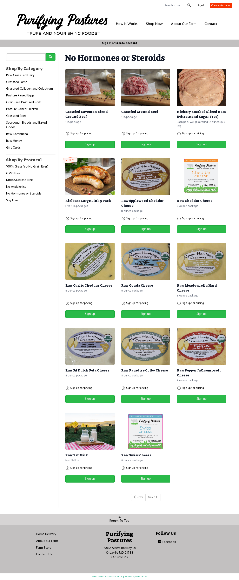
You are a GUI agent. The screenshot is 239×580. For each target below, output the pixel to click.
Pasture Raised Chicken (22, 109)
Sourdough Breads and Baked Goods (26, 125)
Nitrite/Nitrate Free (19, 180)
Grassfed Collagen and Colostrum (29, 89)
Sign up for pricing (81, 134)
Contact (211, 24)
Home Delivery (46, 534)
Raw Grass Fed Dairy (20, 75)
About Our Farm (183, 24)
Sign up (90, 144)
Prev (138, 497)
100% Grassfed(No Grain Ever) (27, 166)
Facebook (167, 542)
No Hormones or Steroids (23, 193)
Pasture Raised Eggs (20, 95)
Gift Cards (13, 147)
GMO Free (13, 173)
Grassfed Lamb (16, 82)
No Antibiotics (16, 187)
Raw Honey (14, 141)
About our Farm (47, 541)
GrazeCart (142, 577)
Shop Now (154, 24)
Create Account (221, 5)
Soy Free (12, 200)
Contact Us (44, 554)
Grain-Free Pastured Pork (23, 102)
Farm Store (43, 548)
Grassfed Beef (16, 116)
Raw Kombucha (17, 134)
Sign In (201, 6)
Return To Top (119, 519)
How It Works (127, 24)
